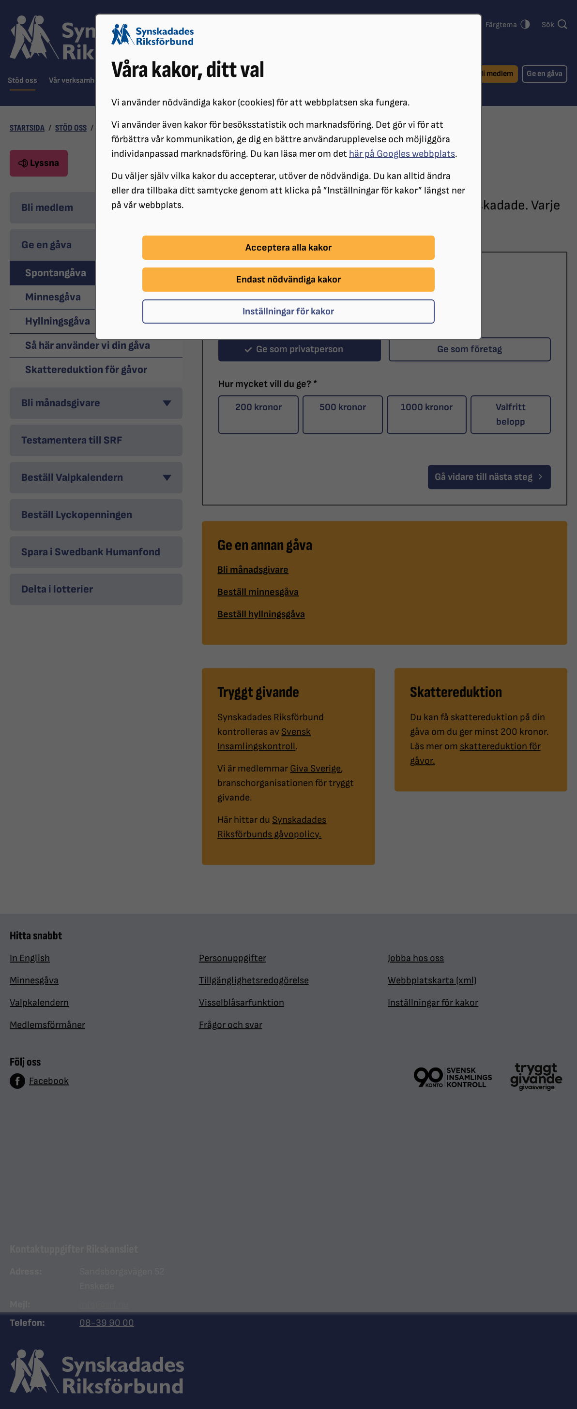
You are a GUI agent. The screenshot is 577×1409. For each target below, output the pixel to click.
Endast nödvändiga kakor (288, 279)
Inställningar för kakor (288, 311)
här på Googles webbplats (402, 154)
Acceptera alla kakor (288, 247)
